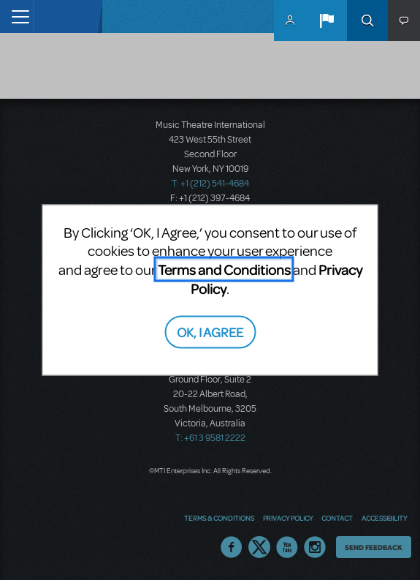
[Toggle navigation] (16, 16)
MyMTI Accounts (290, 20)
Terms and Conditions (224, 269)
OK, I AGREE (210, 331)
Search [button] (367, 20)
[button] (326, 20)
